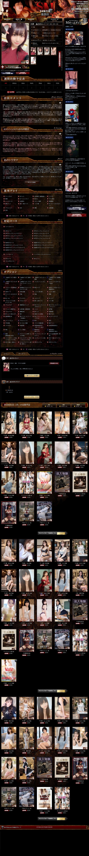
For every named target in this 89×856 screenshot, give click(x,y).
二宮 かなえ (44, 751)
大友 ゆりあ (8, 435)
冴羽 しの (43, 623)
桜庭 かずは (79, 751)
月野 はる (8, 465)
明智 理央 (8, 721)
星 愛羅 (79, 593)
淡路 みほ (79, 465)
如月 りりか (8, 495)
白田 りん (8, 781)
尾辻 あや (61, 465)
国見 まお (26, 563)
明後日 (78, 405)
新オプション (26, 523)
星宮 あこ (61, 623)
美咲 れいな (26, 465)
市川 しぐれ (26, 623)
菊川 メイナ (44, 495)
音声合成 (62, 494)
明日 (63, 405)
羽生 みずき (61, 435)
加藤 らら (61, 563)
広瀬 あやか (79, 435)
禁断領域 (9, 525)
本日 (49, 405)
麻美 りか (43, 435)
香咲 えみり (44, 465)
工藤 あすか (26, 435)
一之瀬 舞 (43, 563)
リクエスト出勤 (26, 495)
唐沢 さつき (8, 623)
